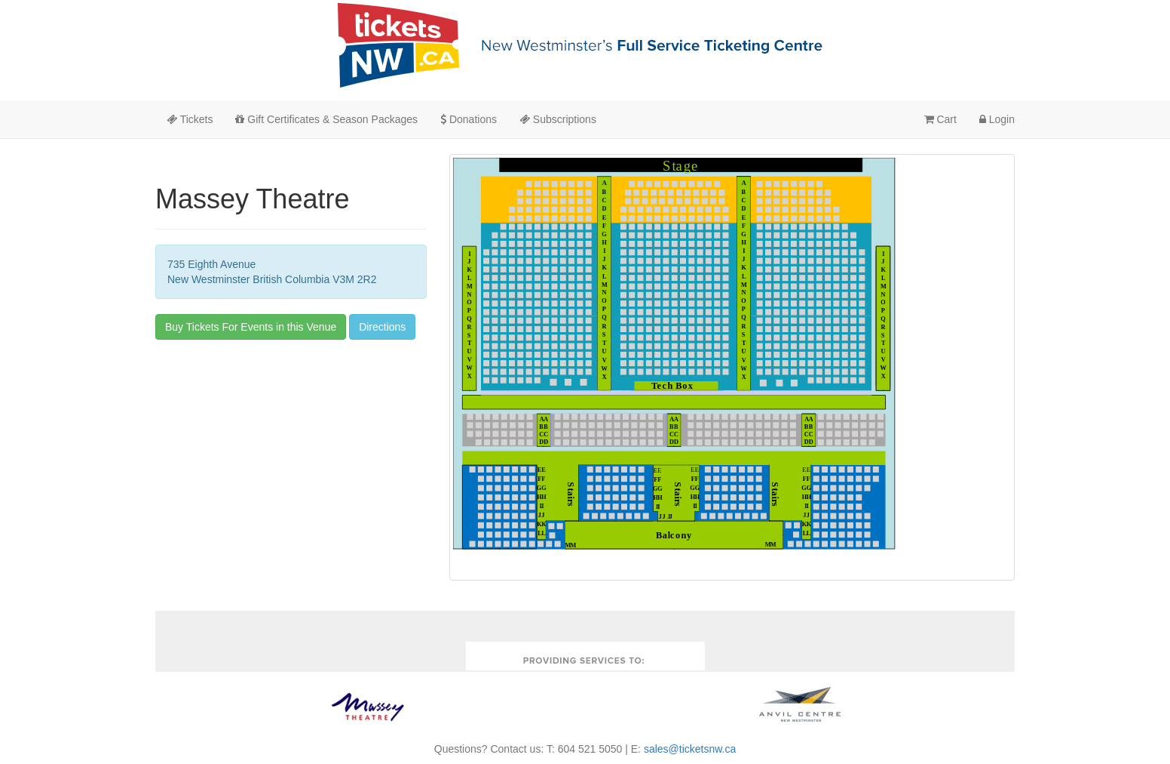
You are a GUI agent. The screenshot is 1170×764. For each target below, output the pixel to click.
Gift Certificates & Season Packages (326, 119)
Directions (382, 327)
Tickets (190, 119)
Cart (940, 119)
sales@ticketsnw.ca (690, 749)
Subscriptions (557, 119)
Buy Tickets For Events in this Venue (250, 327)
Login (997, 119)
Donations (468, 119)
